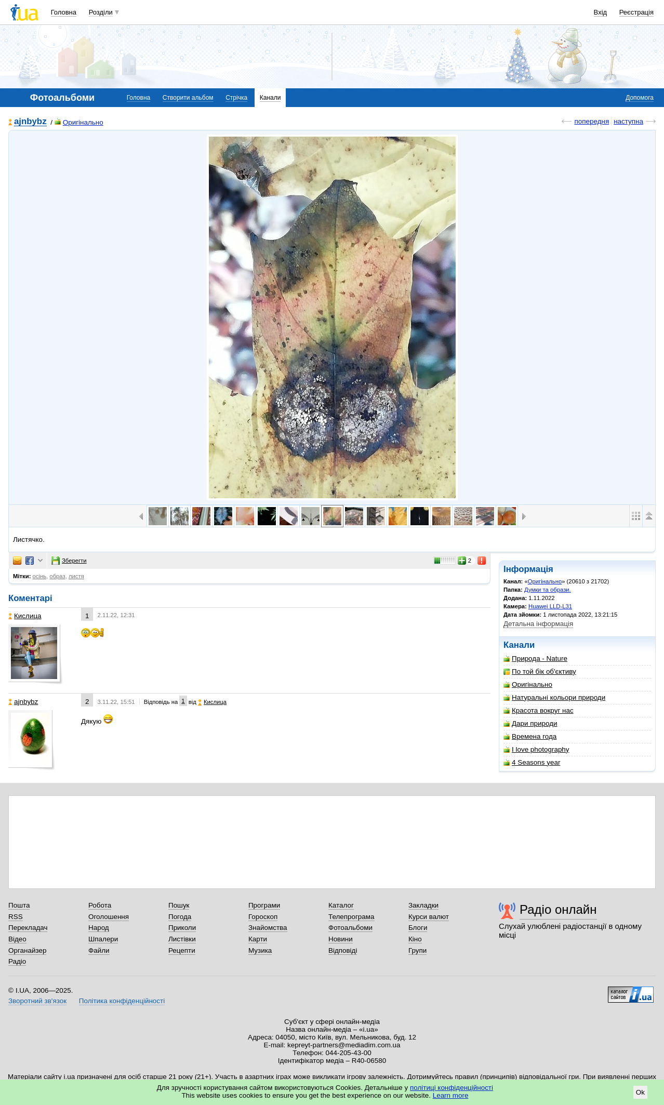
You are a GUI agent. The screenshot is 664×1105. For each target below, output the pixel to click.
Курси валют (428, 917)
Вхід (600, 12)
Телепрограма (351, 917)
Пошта (19, 905)
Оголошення (108, 917)
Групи (417, 950)
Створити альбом (188, 97)
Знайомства (267, 927)
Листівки (182, 939)
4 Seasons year (531, 762)
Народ (98, 927)
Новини (340, 939)
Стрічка (236, 97)
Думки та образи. (547, 590)
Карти (257, 939)
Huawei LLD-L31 (550, 606)
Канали (270, 97)
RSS (15, 917)
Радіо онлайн (558, 909)
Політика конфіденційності (122, 1001)
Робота (99, 905)
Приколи (182, 927)
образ (57, 576)
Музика (260, 950)
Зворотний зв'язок (37, 1001)
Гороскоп (262, 917)
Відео (17, 939)
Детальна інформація (538, 624)
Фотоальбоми (350, 927)
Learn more (451, 1095)
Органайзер (27, 950)
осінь (40, 576)
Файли (99, 950)
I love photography (536, 749)
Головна (63, 12)
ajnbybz (30, 121)
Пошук (179, 905)
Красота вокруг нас (538, 710)
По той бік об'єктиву (539, 671)
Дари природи (530, 723)
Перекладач (27, 927)
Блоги (418, 927)
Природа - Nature (535, 658)
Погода (179, 917)
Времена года (529, 736)
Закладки (423, 905)
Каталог (341, 905)
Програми (264, 905)
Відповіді (342, 950)
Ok (640, 1092)
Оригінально (79, 122)
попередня (591, 121)
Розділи (101, 12)
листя (76, 576)
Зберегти (69, 560)
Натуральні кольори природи (554, 697)
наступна (628, 121)
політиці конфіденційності (451, 1087)
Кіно (415, 939)
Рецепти (181, 950)
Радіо (17, 961)
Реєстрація (636, 12)
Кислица (25, 616)
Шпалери (103, 939)
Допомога (640, 97)
